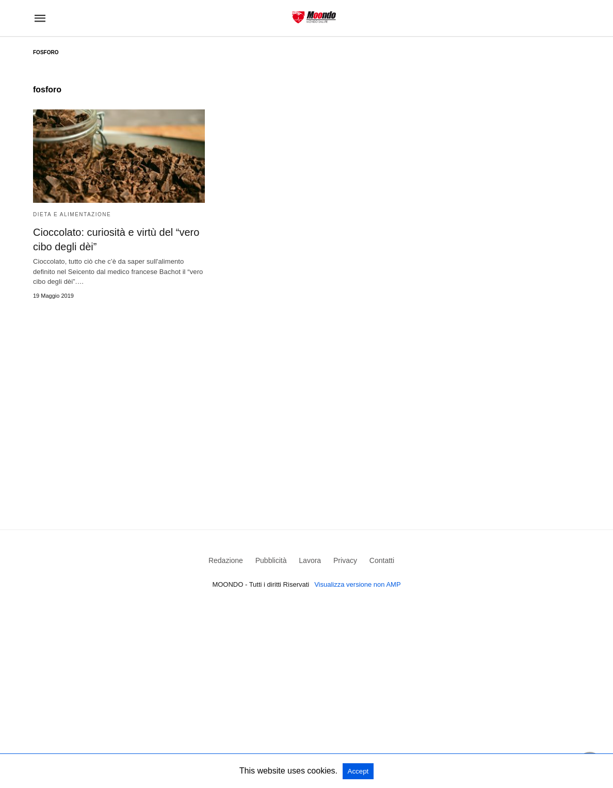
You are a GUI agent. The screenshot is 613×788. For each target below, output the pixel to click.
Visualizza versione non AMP (357, 584)
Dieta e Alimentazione (72, 214)
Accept (358, 771)
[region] (306, 396)
